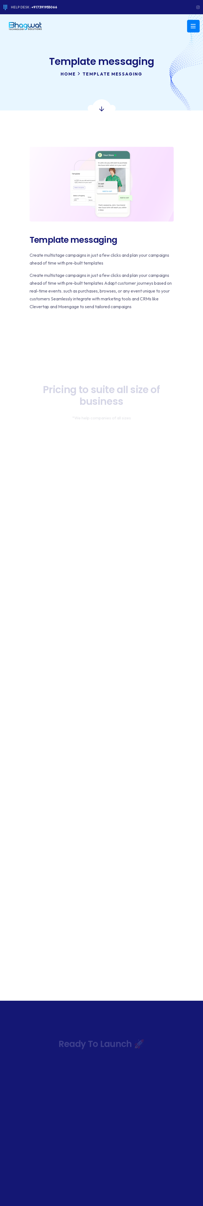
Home (68, 74)
